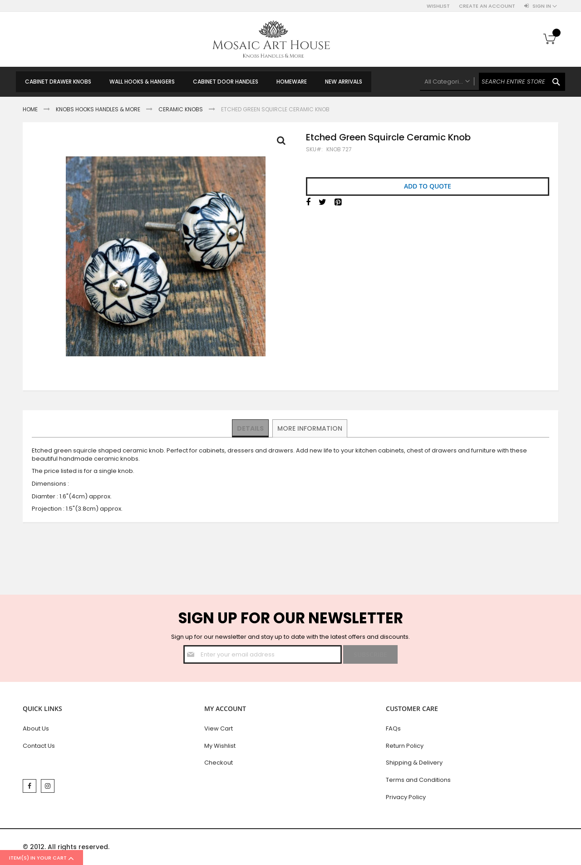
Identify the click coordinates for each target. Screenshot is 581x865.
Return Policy (404, 745)
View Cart (218, 728)
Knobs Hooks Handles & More (98, 109)
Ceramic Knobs (180, 109)
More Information (309, 427)
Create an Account (487, 6)
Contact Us (39, 745)
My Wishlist (220, 745)
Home (30, 109)
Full (283, 142)
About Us (36, 728)
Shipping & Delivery (414, 762)
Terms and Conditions (418, 780)
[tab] (251, 428)
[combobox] (492, 82)
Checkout (218, 762)
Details (250, 427)
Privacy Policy (406, 797)
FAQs (393, 728)
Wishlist (438, 6)
